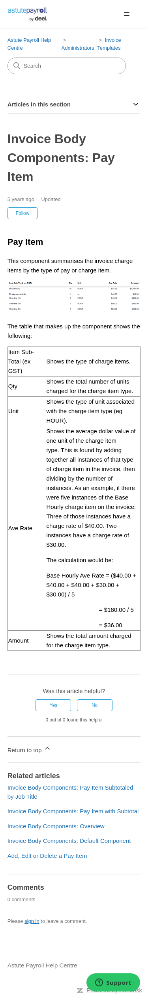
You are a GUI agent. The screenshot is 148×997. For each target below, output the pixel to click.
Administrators (78, 48)
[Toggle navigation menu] (126, 14)
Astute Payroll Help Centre (42, 965)
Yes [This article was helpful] (54, 705)
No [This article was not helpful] (94, 705)
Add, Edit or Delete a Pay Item (47, 855)
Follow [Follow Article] (23, 213)
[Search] (67, 66)
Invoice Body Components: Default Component (69, 840)
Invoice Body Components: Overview (56, 826)
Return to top (29, 748)
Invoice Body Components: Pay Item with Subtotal (73, 811)
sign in (31, 921)
